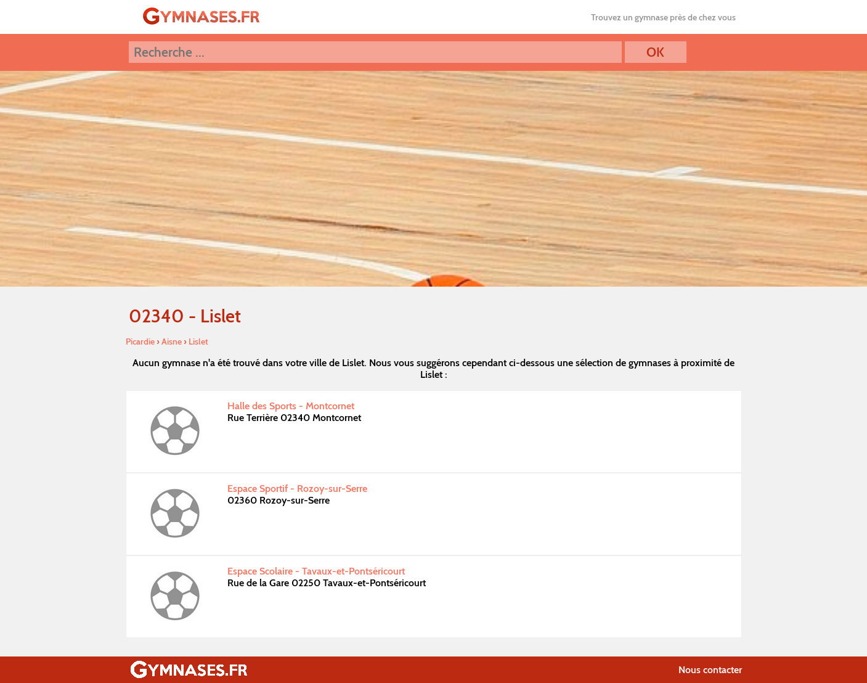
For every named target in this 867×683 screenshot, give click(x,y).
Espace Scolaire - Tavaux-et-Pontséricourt (316, 571)
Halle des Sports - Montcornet (290, 406)
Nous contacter (710, 670)
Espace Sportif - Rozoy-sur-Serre (297, 488)
